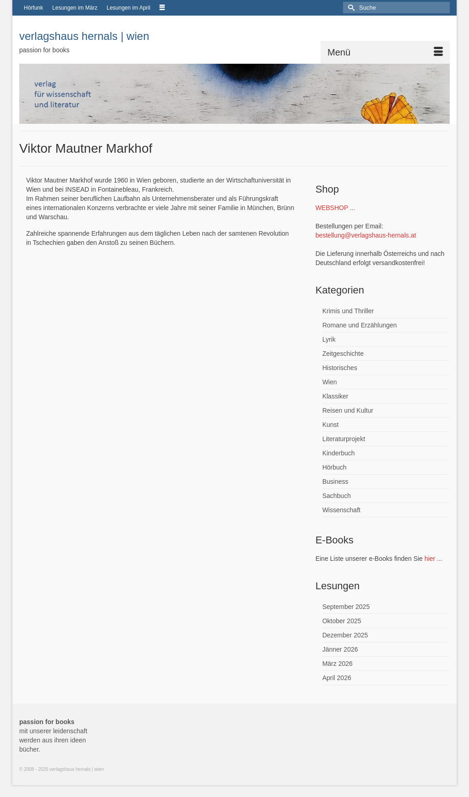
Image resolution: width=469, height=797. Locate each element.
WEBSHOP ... (335, 207)
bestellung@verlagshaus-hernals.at (366, 235)
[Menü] (385, 52)
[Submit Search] (350, 7)
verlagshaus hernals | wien (84, 36)
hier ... (433, 558)
